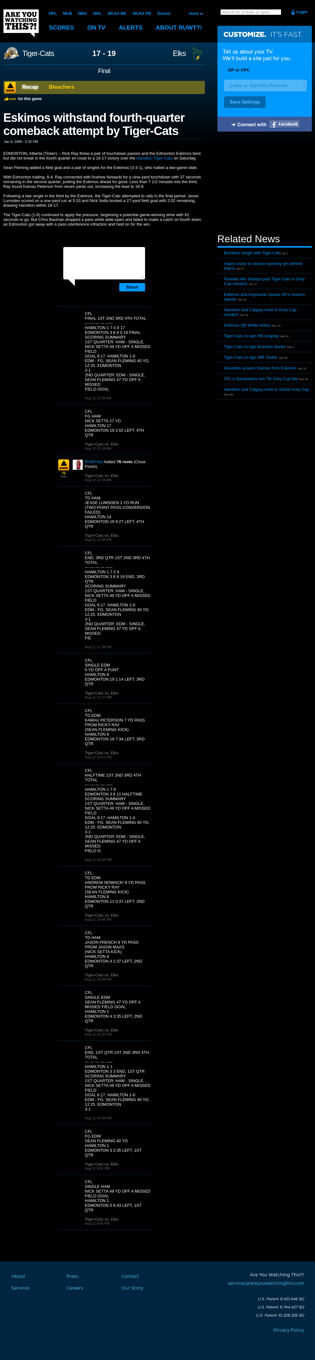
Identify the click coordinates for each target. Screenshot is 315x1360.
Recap (30, 87)
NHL (97, 13)
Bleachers (61, 87)
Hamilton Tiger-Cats (154, 158)
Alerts (131, 27)
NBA (82, 13)
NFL (53, 13)
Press (72, 1276)
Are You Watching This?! (21, 23)
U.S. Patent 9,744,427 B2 (280, 1307)
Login (301, 11)
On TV (96, 27)
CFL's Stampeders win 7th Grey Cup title (261, 378)
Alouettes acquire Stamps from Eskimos (260, 368)
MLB (67, 13)
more (194, 13)
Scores (61, 27)
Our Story (132, 1288)
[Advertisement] (264, 183)
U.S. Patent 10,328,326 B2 (280, 1315)
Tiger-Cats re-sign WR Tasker (251, 357)
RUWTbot (94, 461)
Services (20, 1288)
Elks (179, 53)
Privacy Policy (288, 1330)
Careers (74, 1288)
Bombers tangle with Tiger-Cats (252, 252)
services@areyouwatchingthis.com (266, 1283)
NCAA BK (117, 13)
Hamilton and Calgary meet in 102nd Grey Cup (266, 389)
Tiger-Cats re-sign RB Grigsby (251, 336)
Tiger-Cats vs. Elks (102, 444)
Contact (130, 1276)
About (179, 27)
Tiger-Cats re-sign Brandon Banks (255, 346)
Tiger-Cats (38, 53)
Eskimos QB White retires (247, 325)
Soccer (164, 13)
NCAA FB (141, 13)
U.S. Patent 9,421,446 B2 (281, 1299)
